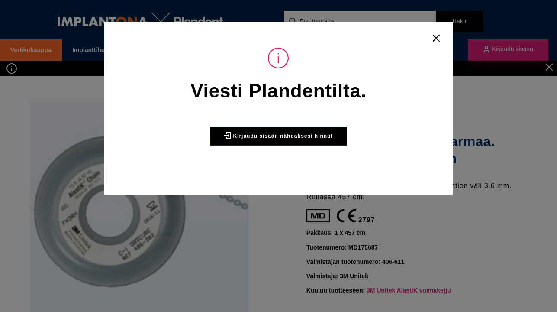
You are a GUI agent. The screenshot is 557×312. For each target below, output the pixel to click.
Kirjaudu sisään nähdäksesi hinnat (278, 135)
